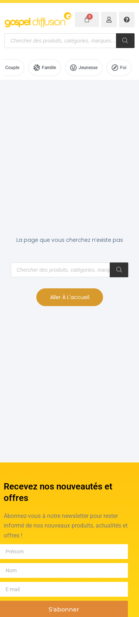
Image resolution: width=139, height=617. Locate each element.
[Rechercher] (125, 40)
